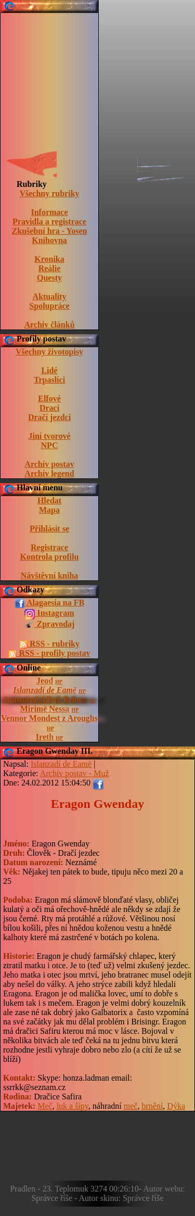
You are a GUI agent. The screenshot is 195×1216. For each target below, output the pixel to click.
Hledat (49, 500)
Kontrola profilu (49, 556)
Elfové (49, 398)
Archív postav (49, 464)
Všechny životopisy (49, 351)
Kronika (49, 259)
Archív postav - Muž (74, 773)
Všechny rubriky (49, 193)
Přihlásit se (49, 528)
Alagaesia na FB (49, 603)
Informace (49, 212)
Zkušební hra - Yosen (49, 230)
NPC (49, 445)
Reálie (49, 268)
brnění (152, 1105)
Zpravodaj (49, 624)
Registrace (49, 547)
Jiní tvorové (49, 436)
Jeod (44, 680)
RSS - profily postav (49, 653)
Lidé (49, 370)
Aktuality (50, 296)
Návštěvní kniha (50, 575)
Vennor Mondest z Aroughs (49, 718)
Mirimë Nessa (45, 708)
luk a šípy (72, 1105)
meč (131, 1105)
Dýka (176, 1105)
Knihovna (49, 240)
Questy (49, 277)
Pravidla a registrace (49, 221)
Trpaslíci (49, 379)
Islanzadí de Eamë (44, 690)
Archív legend (49, 473)
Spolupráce (49, 305)
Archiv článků (49, 324)
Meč (44, 1105)
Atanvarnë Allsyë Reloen (45, 699)
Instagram (49, 614)
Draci (49, 407)
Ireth (45, 736)
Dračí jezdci (49, 417)
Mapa (49, 509)
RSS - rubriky (49, 644)
